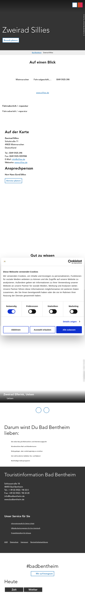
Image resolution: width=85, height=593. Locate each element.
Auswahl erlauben (42, 330)
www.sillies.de (42, 92)
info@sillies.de (18, 159)
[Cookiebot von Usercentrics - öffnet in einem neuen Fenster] (70, 262)
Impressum (24, 542)
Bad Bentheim (37, 53)
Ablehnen (15, 330)
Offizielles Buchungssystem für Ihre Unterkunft (25, 528)
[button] (80, 4)
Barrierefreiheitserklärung (39, 542)
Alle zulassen (69, 330)
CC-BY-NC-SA (84, 375)
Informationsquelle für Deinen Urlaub (22, 523)
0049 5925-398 (62, 79)
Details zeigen (70, 321)
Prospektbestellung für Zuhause (21, 533)
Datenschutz (14, 542)
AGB (6, 542)
